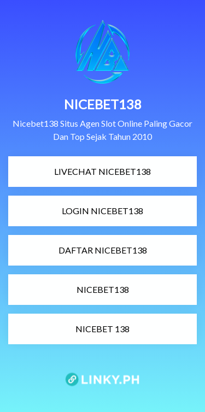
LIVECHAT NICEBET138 (81, 171)
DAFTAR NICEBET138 (79, 250)
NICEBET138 (69, 289)
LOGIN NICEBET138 (77, 210)
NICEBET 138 (70, 328)
